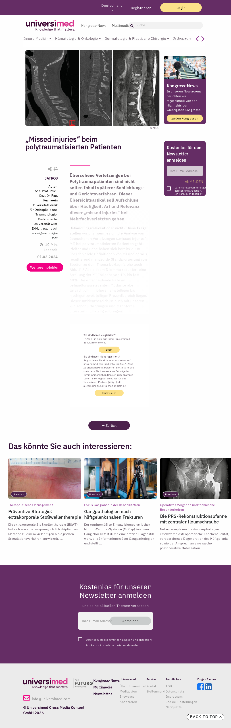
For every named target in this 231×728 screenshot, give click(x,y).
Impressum (174, 697)
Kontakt (152, 686)
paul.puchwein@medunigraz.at (45, 233)
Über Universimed (133, 686)
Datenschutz (175, 691)
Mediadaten (128, 691)
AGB (169, 686)
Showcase (127, 697)
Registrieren (139, 8)
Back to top (206, 716)
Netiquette (174, 707)
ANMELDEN (194, 181)
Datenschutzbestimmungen (191, 187)
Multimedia (121, 25)
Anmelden (130, 621)
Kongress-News (93, 25)
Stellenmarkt (156, 691)
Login (180, 7)
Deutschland (110, 5)
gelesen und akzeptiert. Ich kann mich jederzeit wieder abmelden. (191, 189)
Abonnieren (128, 702)
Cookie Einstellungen (181, 702)
